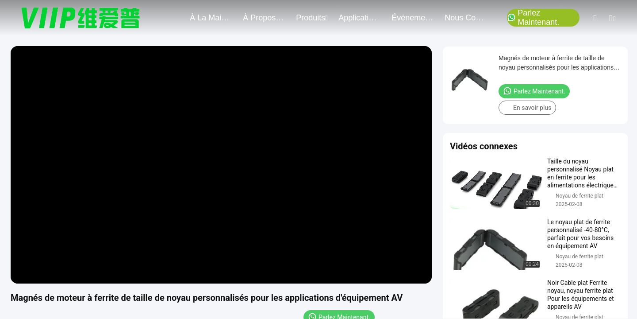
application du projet (359, 17)
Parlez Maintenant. (533, 18)
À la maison (211, 17)
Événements (412, 17)
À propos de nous (264, 17)
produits (312, 17)
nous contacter (466, 17)
